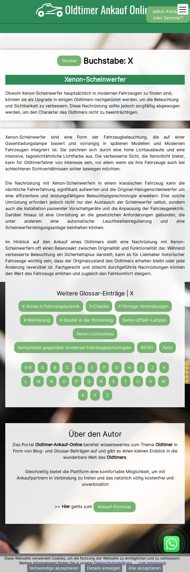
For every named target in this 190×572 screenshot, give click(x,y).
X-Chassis (99, 306)
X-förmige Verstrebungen (143, 306)
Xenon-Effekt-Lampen (144, 320)
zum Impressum (152, 563)
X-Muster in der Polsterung (86, 320)
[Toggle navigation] (182, 9)
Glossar (69, 60)
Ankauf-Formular (114, 506)
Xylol (167, 347)
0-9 (28, 367)
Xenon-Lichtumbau (95, 333)
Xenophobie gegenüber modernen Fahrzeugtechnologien (74, 347)
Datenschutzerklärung (113, 563)
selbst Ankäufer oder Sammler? (168, 14)
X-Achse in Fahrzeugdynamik (51, 306)
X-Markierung (36, 320)
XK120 (147, 347)
